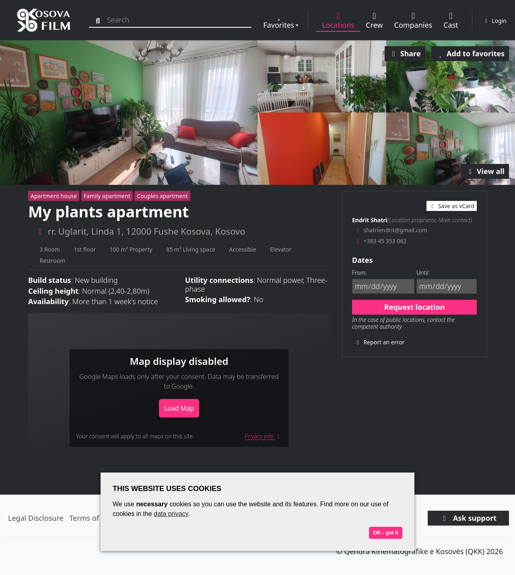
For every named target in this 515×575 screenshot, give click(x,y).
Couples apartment (162, 196)
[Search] (100, 20)
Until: (423, 272)
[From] (383, 286)
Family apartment (107, 196)
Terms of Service (97, 518)
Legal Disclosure (36, 518)
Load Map (179, 408)
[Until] (446, 286)
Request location (414, 307)
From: (359, 272)
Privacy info (263, 436)
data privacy (171, 513)
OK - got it (385, 533)
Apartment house (54, 196)
